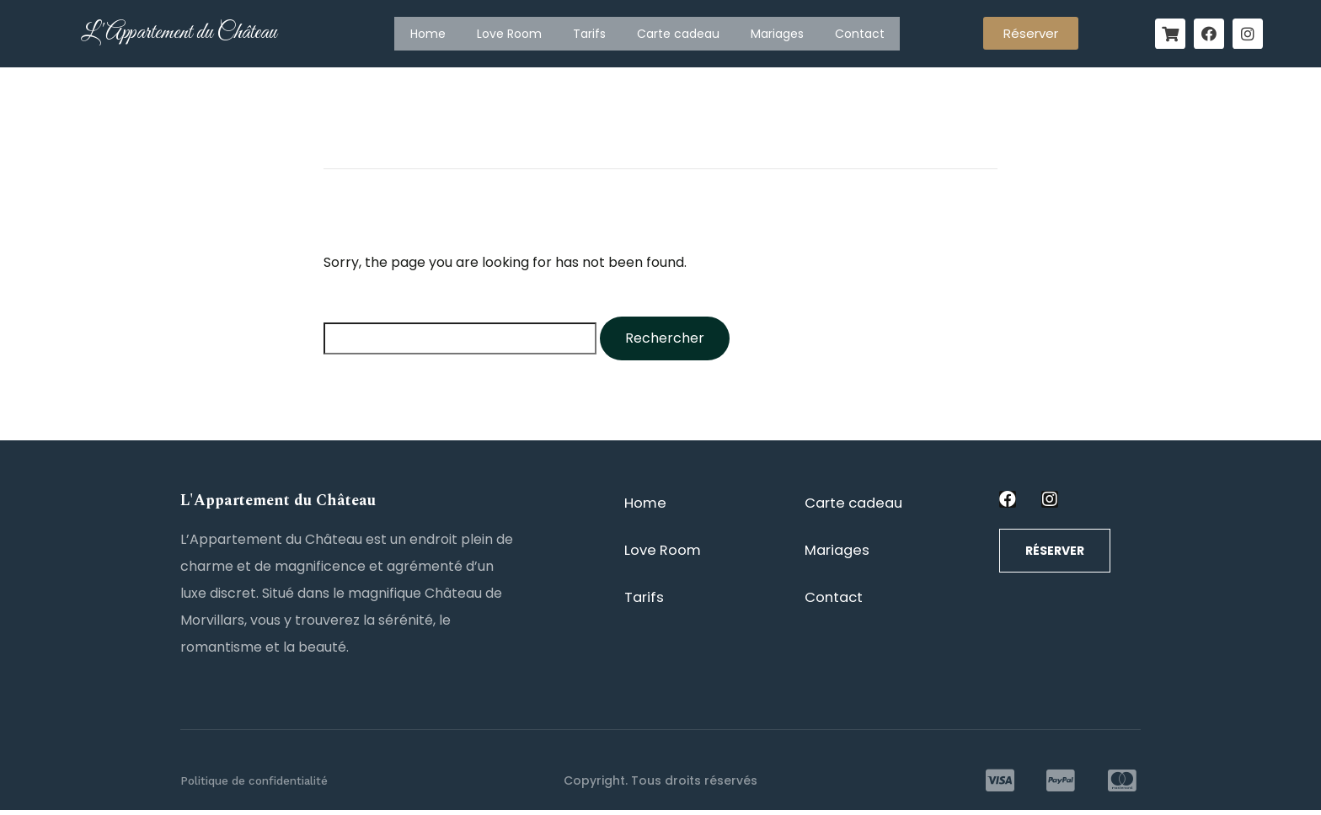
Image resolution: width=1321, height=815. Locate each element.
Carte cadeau (675, 35)
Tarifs (591, 35)
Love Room (517, 35)
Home (442, 35)
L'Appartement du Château (178, 35)
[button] (1030, 35)
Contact (844, 35)
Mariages (767, 35)
